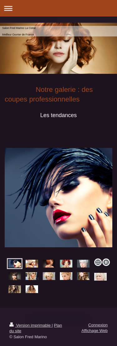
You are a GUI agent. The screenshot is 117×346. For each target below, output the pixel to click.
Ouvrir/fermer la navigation (58, 8)
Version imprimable (30, 325)
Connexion (98, 325)
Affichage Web (94, 330)
